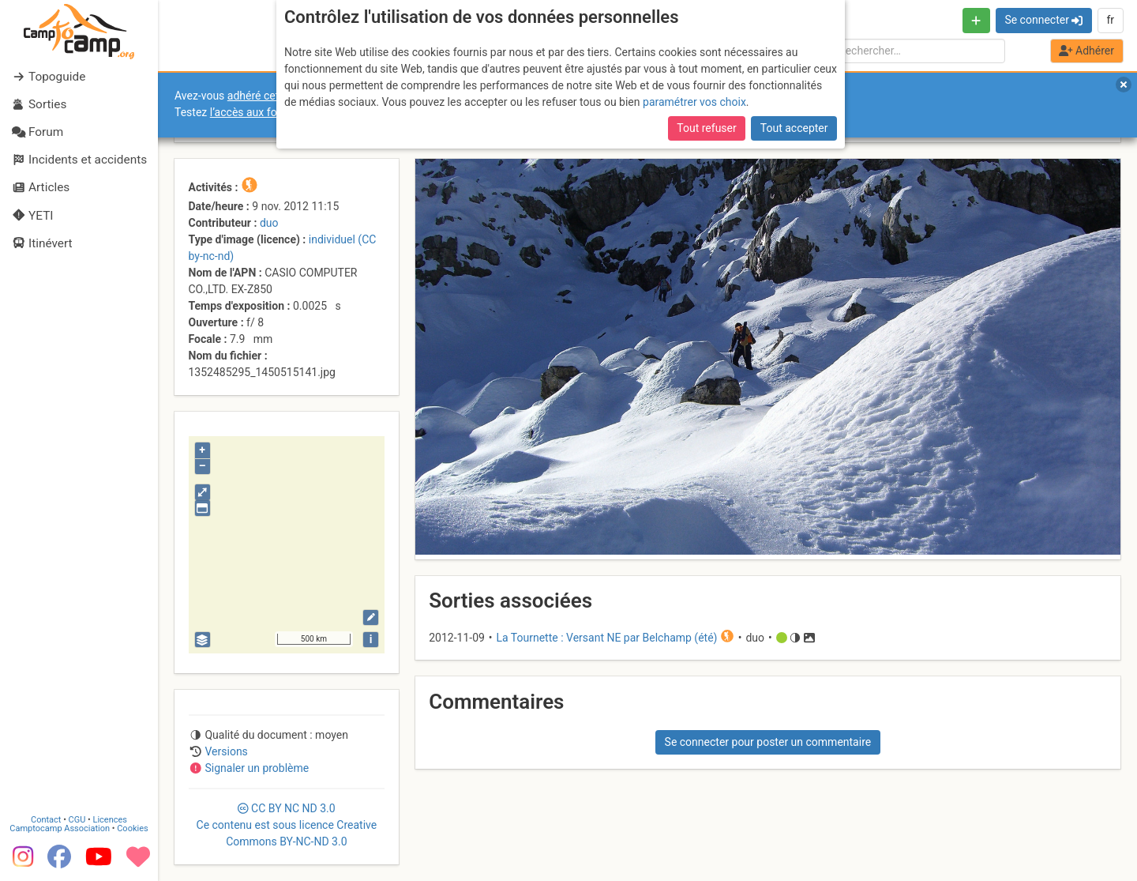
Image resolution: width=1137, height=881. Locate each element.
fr (1110, 19)
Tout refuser (706, 128)
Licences (110, 820)
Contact (46, 820)
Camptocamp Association (59, 828)
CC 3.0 (287, 825)
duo (269, 222)
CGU (77, 820)
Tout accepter (794, 128)
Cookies (132, 828)
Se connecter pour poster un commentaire (768, 742)
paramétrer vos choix (694, 102)
